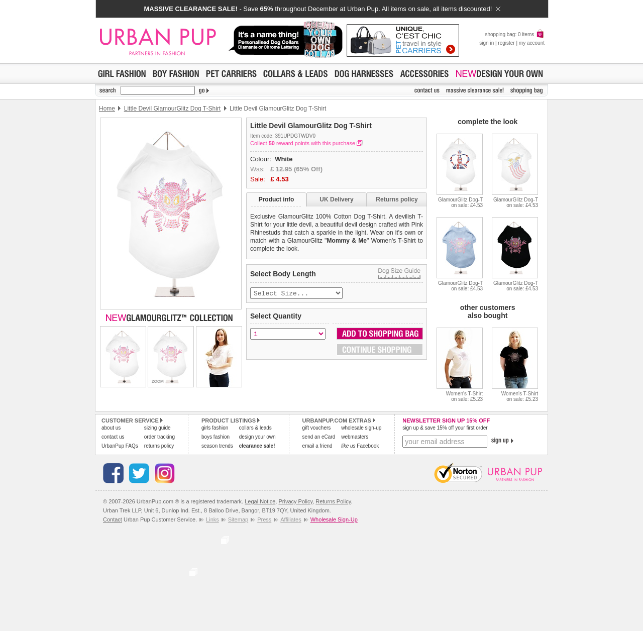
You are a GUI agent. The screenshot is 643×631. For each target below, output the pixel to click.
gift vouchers (316, 428)
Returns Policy (333, 501)
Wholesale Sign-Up (334, 519)
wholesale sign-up (361, 428)
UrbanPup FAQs (119, 446)
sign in (486, 43)
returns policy (159, 446)
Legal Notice (260, 501)
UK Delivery (336, 199)
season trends (217, 446)
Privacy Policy (295, 501)
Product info (276, 199)
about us (111, 428)
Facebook (360, 446)
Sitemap (238, 519)
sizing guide (157, 428)
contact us (113, 437)
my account (532, 43)
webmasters (354, 437)
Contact (112, 519)
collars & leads (255, 428)
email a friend (317, 446)
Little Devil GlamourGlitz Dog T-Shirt (172, 108)
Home (107, 108)
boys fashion (215, 437)
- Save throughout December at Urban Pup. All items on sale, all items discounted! (322, 9)
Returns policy (396, 199)
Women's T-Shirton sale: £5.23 (464, 396)
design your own (257, 437)
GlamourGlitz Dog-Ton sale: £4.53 (460, 202)
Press (264, 519)
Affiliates (290, 519)
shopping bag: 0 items (515, 34)
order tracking (159, 437)
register (506, 43)
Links (212, 519)
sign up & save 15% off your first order (444, 428)
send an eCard (319, 437)
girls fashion (214, 428)
